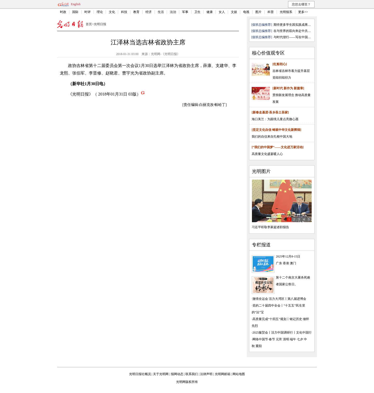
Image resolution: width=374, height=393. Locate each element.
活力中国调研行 (282, 332)
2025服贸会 (260, 332)
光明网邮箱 (222, 374)
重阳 (259, 346)
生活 (161, 12)
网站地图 (238, 374)
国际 (75, 12)
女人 (222, 12)
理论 (100, 12)
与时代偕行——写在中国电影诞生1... (298, 37)
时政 (63, 12)
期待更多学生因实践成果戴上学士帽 (298, 24)
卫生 (197, 12)
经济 (148, 12)
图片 (258, 12)
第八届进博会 (297, 299)
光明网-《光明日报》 (165, 54)
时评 (87, 12)
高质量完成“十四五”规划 (269, 319)
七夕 (300, 339)
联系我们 (191, 374)
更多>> (303, 12)
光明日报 (100, 24)
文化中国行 (304, 332)
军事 (185, 12)
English (76, 4)
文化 (112, 12)
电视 (246, 12)
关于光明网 (161, 374)
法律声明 (206, 374)
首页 (89, 24)
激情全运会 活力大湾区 (268, 299)
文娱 (234, 12)
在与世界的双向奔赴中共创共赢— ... (298, 31)
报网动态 (177, 374)
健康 (209, 12)
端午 (293, 339)
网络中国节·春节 (263, 339)
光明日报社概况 (140, 374)
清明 (286, 339)
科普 (271, 12)
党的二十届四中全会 (266, 305)
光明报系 (286, 12)
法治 (173, 12)
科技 (124, 12)
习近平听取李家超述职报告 (270, 227)
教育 (136, 12)
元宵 (279, 339)
